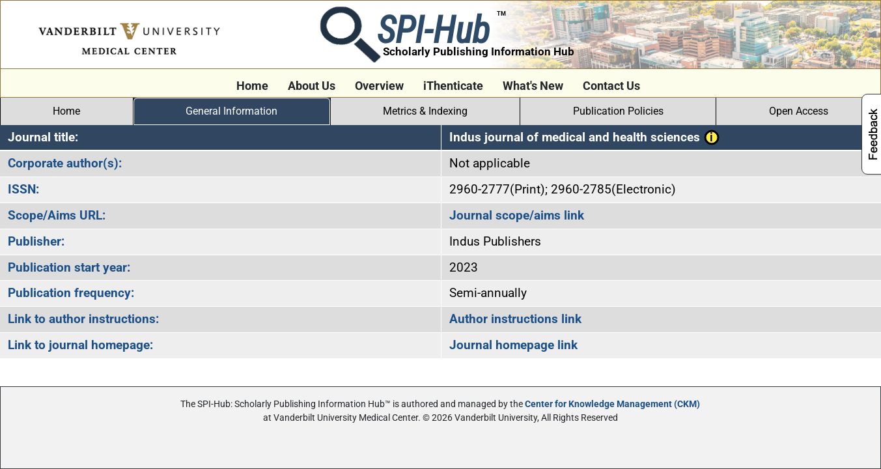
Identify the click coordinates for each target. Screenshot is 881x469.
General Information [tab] (231, 111)
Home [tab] (66, 111)
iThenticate (453, 85)
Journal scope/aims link (516, 215)
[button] (711, 137)
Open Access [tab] (798, 111)
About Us (311, 85)
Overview (379, 85)
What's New (533, 85)
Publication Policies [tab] (618, 111)
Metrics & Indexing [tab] (425, 111)
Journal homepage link (513, 344)
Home (252, 85)
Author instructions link (515, 318)
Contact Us (611, 85)
